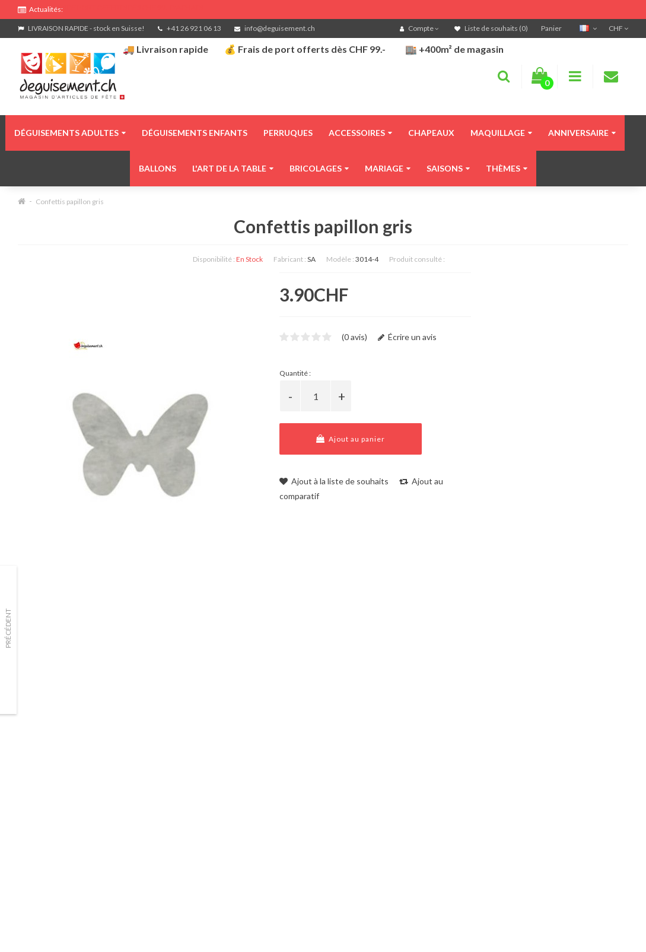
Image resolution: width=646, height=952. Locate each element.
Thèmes (506, 168)
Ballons (157, 168)
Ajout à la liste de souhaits (334, 481)
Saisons (448, 168)
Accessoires (360, 133)
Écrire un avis (407, 337)
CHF (618, 28)
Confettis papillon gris (70, 201)
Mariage (387, 168)
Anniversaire (582, 133)
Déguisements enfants (194, 133)
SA (311, 259)
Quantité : (295, 373)
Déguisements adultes (70, 133)
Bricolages (319, 168)
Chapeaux (431, 133)
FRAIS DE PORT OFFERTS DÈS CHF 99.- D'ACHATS (125, 7)
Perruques (288, 133)
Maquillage (501, 133)
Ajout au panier (350, 438)
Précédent (8, 628)
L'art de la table (232, 168)
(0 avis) (354, 337)
